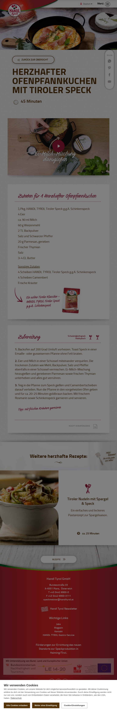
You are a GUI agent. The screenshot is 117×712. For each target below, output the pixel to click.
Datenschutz (16, 698)
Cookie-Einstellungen (74, 705)
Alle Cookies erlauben (17, 705)
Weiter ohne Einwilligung (46, 705)
